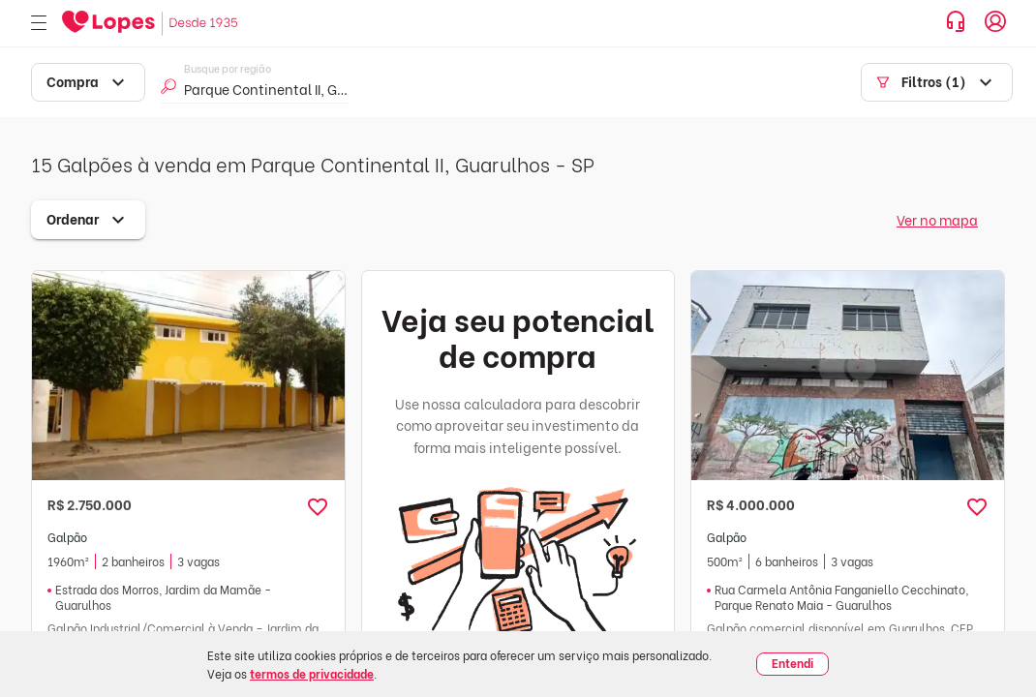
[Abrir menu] (38, 24)
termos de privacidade (312, 673)
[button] (317, 507)
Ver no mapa (937, 219)
